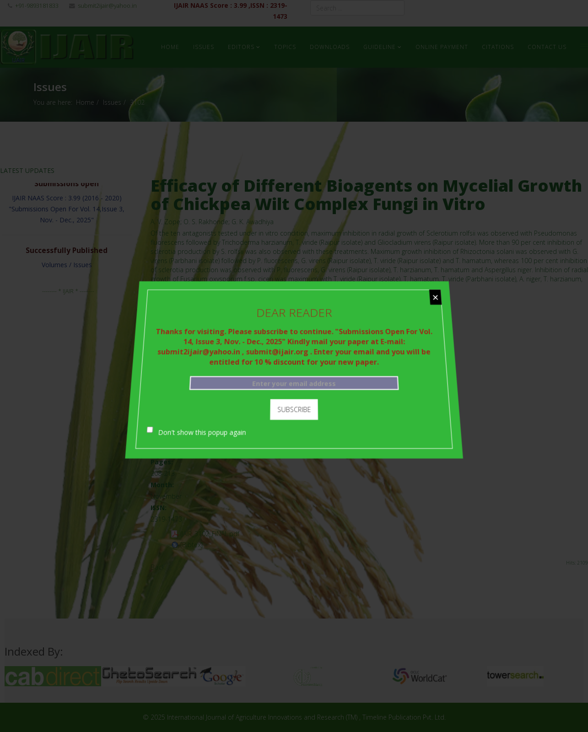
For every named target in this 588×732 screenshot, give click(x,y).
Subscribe (294, 406)
